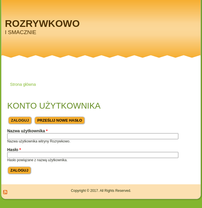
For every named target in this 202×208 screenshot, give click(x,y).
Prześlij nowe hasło (59, 120)
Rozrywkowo (42, 23)
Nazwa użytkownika (27, 131)
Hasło (14, 149)
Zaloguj (21, 119)
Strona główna (23, 84)
